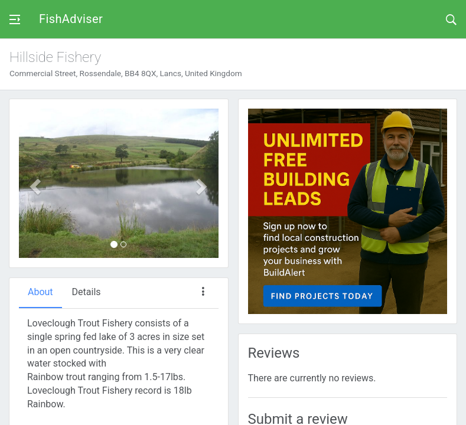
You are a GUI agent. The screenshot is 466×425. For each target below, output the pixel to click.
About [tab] (40, 292)
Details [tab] (86, 292)
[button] (34, 183)
